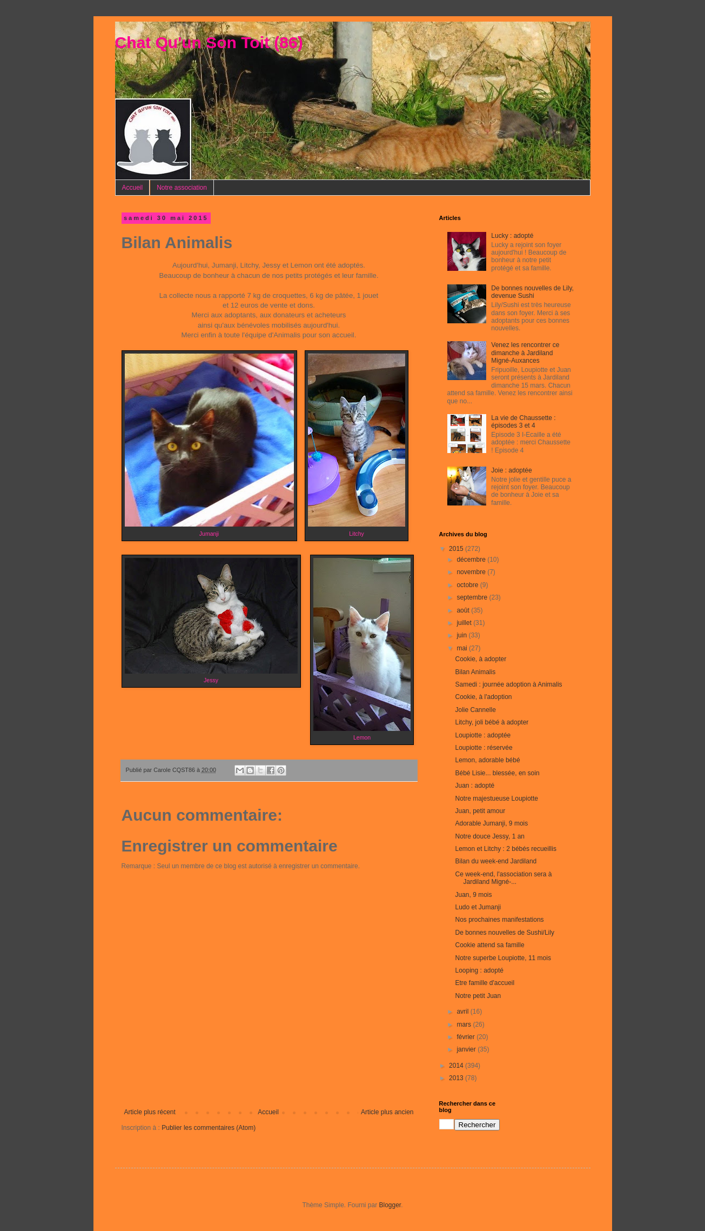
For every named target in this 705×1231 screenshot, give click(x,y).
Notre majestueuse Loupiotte (496, 798)
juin (462, 635)
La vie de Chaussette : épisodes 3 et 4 (523, 421)
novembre (471, 572)
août (463, 610)
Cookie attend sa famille (489, 945)
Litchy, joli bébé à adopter (491, 722)
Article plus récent (150, 1112)
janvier (467, 1049)
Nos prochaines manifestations (499, 919)
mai (462, 648)
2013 (457, 1078)
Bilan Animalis (475, 672)
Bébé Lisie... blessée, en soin (497, 773)
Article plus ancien (387, 1112)
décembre (471, 559)
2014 (457, 1065)
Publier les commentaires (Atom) (209, 1128)
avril (463, 1011)
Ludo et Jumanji (478, 907)
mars (464, 1024)
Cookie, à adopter (480, 659)
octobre (468, 585)
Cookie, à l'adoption (483, 697)
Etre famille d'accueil (484, 983)
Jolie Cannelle (475, 710)
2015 (457, 549)
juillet (464, 623)
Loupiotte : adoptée (483, 735)
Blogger (390, 1205)
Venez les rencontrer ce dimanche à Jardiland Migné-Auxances (525, 352)
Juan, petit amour (480, 811)
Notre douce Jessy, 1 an (490, 836)
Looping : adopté (479, 970)
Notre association (182, 187)
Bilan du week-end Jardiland (495, 861)
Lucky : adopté (512, 235)
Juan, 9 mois (473, 895)
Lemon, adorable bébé (487, 760)
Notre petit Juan (478, 996)
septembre (472, 597)
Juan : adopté (474, 785)
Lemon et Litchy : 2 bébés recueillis (505, 849)
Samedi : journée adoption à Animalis (508, 684)
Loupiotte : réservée (483, 747)
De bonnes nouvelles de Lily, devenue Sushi (532, 292)
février (466, 1037)
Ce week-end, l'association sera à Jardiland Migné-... (503, 878)
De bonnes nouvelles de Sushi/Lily (504, 932)
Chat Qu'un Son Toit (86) (209, 42)
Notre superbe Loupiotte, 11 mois (502, 958)
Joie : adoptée (511, 470)
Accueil (132, 187)
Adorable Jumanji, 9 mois (491, 823)
